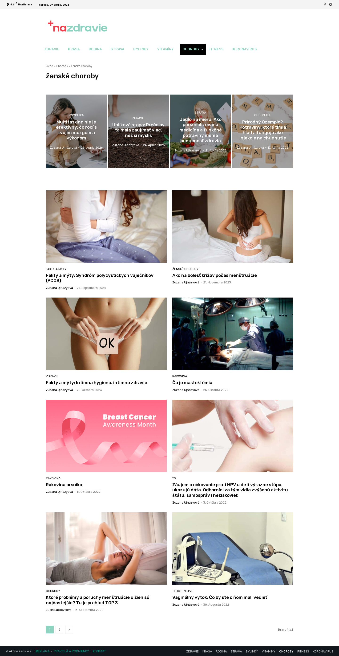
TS (174, 478)
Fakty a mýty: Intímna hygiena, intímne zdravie (96, 382)
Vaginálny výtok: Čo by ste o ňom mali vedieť (219, 597)
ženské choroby (185, 268)
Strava (200, 112)
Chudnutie (262, 115)
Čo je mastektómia (192, 382)
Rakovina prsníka (64, 484)
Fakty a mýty (56, 268)
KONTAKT (99, 651)
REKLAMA (43, 651)
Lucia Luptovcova (59, 610)
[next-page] (69, 629)
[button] (289, 49)
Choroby (62, 66)
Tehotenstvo (183, 590)
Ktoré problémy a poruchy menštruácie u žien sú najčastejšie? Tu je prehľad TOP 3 (97, 600)
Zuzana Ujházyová (59, 288)
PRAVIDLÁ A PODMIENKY (71, 651)
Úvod (49, 66)
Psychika (76, 115)
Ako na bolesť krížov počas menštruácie (214, 275)
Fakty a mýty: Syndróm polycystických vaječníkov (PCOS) (99, 278)
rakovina (179, 376)
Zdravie (138, 117)
